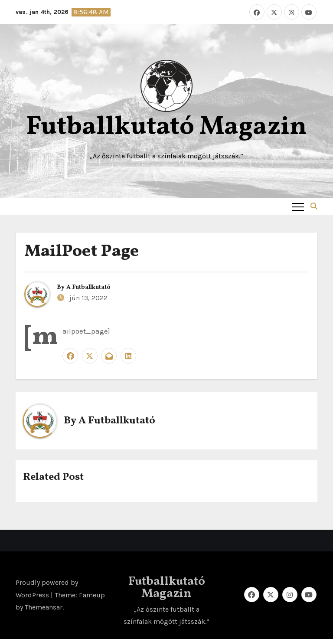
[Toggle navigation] (298, 206)
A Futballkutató (88, 287)
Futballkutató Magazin (166, 127)
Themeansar (43, 607)
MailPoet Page (81, 251)
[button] (313, 206)
